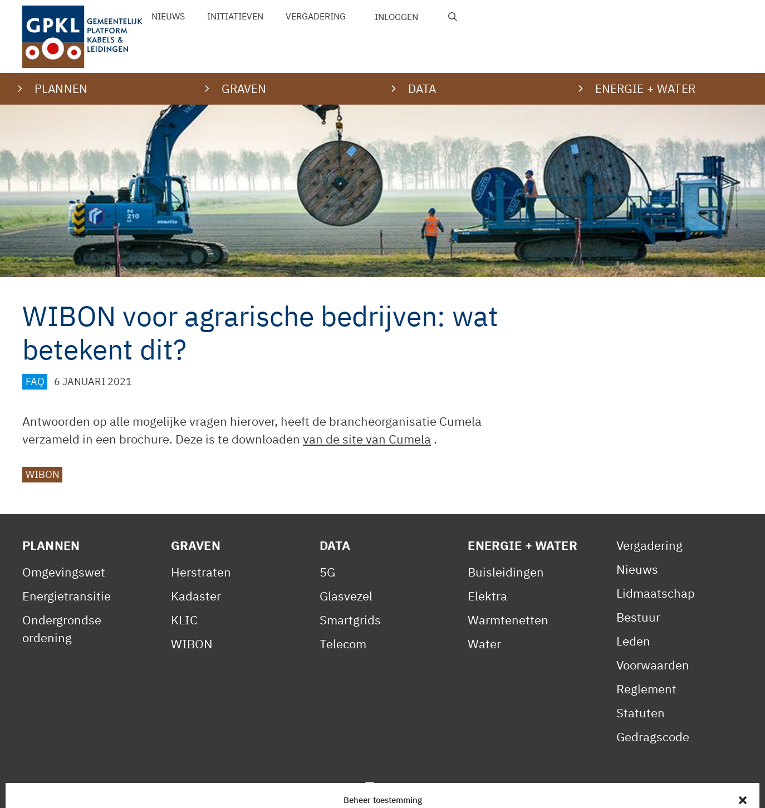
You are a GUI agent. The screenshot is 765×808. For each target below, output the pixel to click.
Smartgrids (350, 620)
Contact (331, 788)
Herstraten (201, 572)
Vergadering (316, 16)
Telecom (343, 643)
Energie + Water (522, 545)
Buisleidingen (506, 572)
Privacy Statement (164, 788)
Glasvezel (346, 596)
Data (335, 545)
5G (327, 572)
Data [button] (422, 88)
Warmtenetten (508, 620)
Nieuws (168, 16)
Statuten (640, 712)
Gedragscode (652, 736)
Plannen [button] (61, 88)
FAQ (35, 381)
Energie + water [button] (645, 88)
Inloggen (396, 16)
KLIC (184, 620)
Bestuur (638, 617)
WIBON (43, 474)
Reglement (646, 689)
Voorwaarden (652, 665)
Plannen (51, 545)
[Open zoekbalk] (453, 17)
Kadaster (196, 596)
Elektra (487, 596)
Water (484, 643)
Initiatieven (235, 16)
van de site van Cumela (367, 439)
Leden (633, 641)
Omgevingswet (63, 572)
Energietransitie (66, 596)
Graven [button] (244, 88)
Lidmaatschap (655, 593)
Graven (195, 545)
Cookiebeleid (262, 788)
